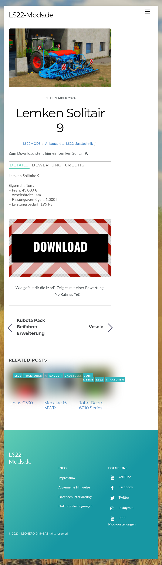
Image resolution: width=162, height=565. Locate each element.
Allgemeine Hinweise (74, 487)
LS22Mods (32, 143)
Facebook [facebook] (120, 487)
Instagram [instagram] (121, 507)
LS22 (70, 143)
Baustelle (73, 375)
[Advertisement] (136, 96)
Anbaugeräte (54, 143)
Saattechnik (84, 143)
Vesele (96, 326)
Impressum (66, 478)
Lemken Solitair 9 (60, 120)
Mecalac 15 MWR (55, 405)
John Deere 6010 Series (91, 405)
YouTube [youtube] (119, 477)
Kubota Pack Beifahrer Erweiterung (31, 327)
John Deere (88, 377)
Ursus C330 (21, 402)
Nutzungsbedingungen (75, 506)
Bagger (55, 375)
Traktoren (33, 375)
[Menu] (147, 11)
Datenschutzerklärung (75, 497)
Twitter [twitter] (118, 497)
